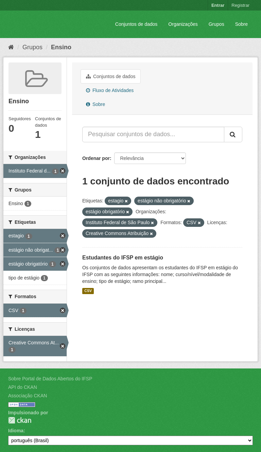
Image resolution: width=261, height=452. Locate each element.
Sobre (241, 24)
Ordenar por (96, 158)
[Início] (11, 47)
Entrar (217, 5)
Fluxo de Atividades (110, 90)
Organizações (182, 24)
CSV (88, 291)
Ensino (61, 47)
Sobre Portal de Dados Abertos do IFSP (50, 378)
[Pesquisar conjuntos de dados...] (153, 134)
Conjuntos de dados (136, 24)
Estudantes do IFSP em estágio (122, 257)
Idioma (15, 430)
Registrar (240, 5)
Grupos (216, 24)
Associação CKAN (27, 395)
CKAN (19, 420)
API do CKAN (22, 387)
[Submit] (233, 134)
